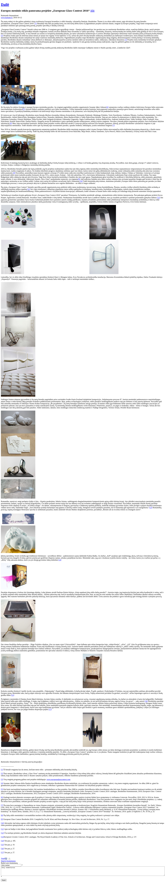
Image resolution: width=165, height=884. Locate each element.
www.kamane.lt (6, 18)
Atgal (3, 858)
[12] (158, 198)
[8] (14, 173)
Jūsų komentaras (83, 871)
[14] (59, 560)
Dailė (5, 4)
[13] (150, 508)
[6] (11, 123)
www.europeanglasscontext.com (58, 779)
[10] (81, 181)
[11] (28, 189)
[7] (114, 125)
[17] (50, 709)
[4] (107, 107)
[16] (146, 701)
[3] (126, 40)
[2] (2, 36)
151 (92, 10)
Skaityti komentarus (8, 861)
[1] (36, 23)
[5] (24, 109)
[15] (12, 695)
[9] (79, 179)
